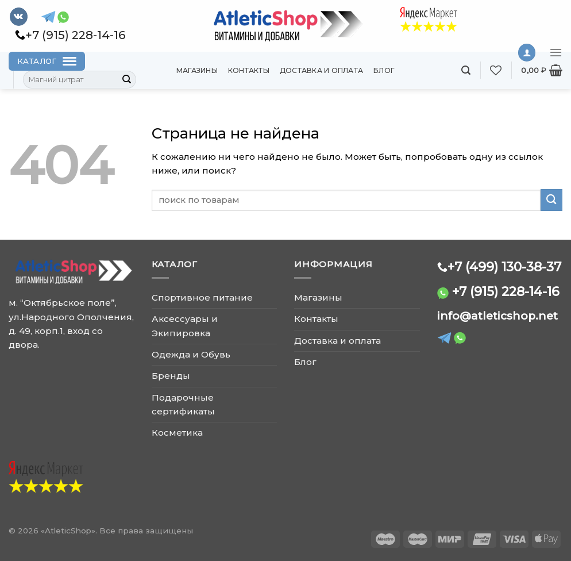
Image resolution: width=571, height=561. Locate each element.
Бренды (171, 375)
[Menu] (555, 52)
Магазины (197, 70)
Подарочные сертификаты (183, 404)
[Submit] (127, 80)
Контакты (248, 70)
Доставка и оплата (321, 70)
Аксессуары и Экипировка (185, 325)
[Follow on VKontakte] (19, 16)
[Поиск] (465, 70)
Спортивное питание (202, 297)
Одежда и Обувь (191, 354)
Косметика (177, 432)
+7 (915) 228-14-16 (506, 291)
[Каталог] (47, 61)
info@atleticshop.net (497, 315)
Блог (384, 70)
